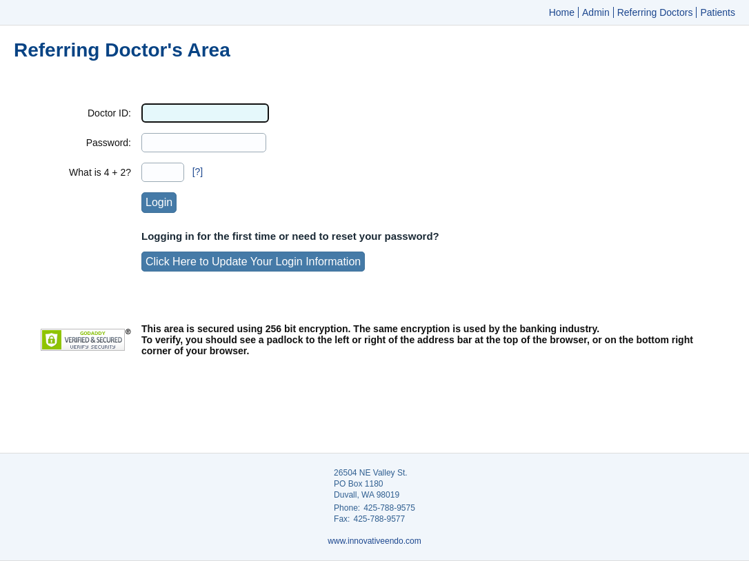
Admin (596, 12)
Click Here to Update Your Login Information (253, 261)
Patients (717, 12)
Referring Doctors (655, 12)
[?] (197, 171)
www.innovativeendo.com (374, 541)
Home (562, 12)
